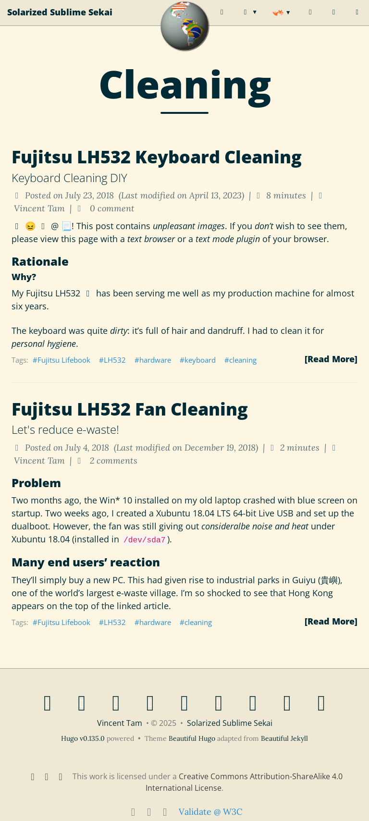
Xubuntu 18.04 (185, 513)
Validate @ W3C (211, 811)
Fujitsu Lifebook (63, 360)
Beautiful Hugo (192, 738)
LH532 (115, 360)
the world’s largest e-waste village (108, 593)
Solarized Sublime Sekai (59, 21)
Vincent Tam (119, 723)
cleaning (243, 360)
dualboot (30, 526)
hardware (155, 360)
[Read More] (331, 359)
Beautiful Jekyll (284, 738)
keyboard (200, 360)
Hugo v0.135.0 (83, 738)
